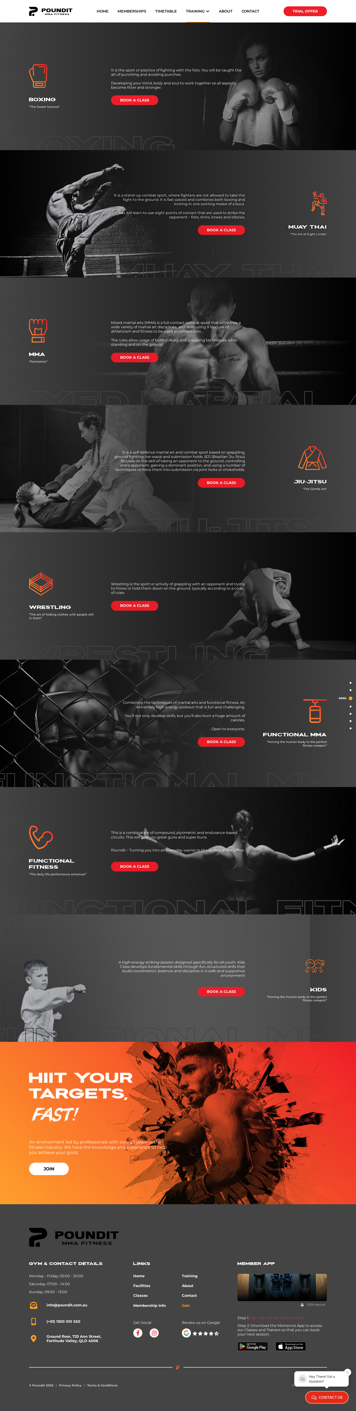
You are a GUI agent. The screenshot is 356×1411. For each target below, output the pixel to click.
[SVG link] (206, 1333)
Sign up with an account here (277, 1318)
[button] (198, 11)
